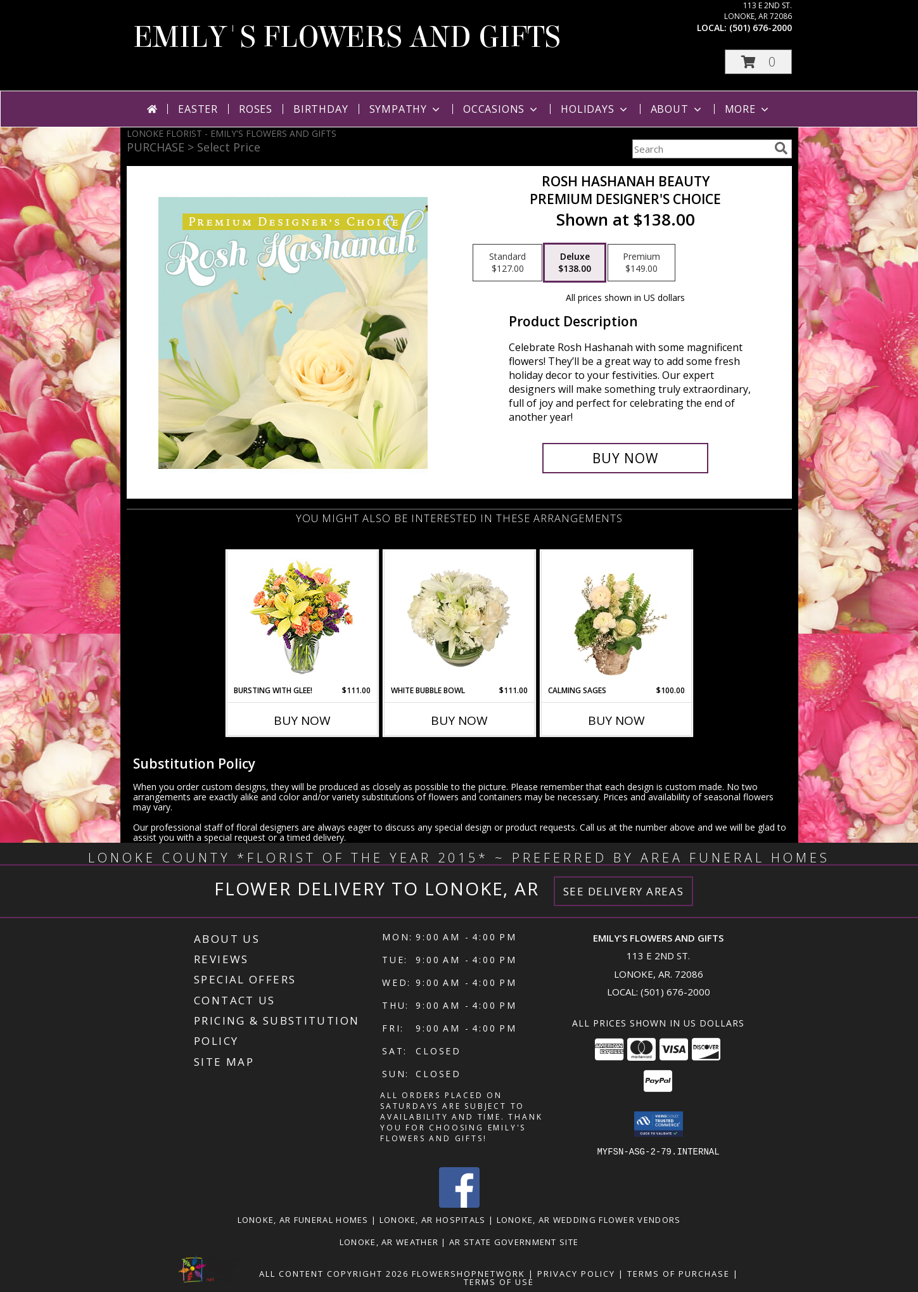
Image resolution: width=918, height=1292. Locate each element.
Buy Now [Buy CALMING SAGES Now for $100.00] (616, 720)
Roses (255, 109)
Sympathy (405, 109)
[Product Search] (700, 149)
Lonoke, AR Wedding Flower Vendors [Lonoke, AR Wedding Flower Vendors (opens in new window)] (589, 1219)
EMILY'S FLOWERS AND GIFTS (347, 37)
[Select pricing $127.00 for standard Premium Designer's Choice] (507, 263)
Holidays (595, 109)
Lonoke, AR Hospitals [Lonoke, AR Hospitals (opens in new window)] (432, 1219)
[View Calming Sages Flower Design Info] (616, 618)
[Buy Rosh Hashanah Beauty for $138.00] (625, 458)
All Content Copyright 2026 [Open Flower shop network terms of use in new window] (334, 1273)
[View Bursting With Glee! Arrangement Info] (302, 618)
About (677, 109)
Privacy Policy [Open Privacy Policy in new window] (576, 1273)
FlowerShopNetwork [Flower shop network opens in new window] (468, 1273)
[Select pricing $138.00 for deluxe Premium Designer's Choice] (574, 263)
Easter (198, 109)
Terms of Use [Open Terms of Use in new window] (499, 1281)
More (748, 109)
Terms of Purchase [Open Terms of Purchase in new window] (678, 1273)
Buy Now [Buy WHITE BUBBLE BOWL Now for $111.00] (459, 720)
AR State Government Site (513, 1241)
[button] (758, 61)
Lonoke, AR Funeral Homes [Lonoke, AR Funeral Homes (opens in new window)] (303, 1219)
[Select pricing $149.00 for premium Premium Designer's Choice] (641, 263)
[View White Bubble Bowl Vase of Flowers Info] (459, 618)
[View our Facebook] (459, 1204)
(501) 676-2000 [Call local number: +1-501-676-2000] (760, 28)
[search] (781, 148)
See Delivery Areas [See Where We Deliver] (623, 891)
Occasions (501, 109)
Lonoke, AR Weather (389, 1241)
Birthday (320, 109)
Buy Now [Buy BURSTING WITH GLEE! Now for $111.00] (302, 720)
